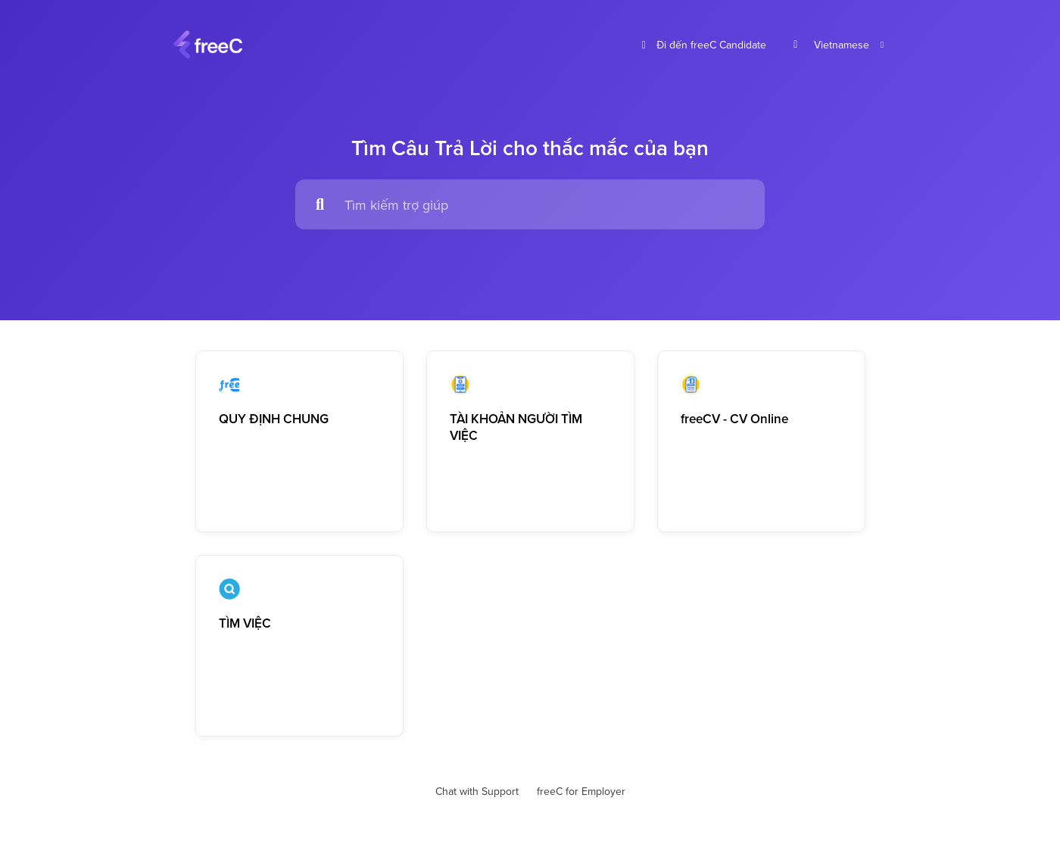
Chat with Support (477, 791)
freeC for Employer (581, 791)
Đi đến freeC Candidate (702, 45)
